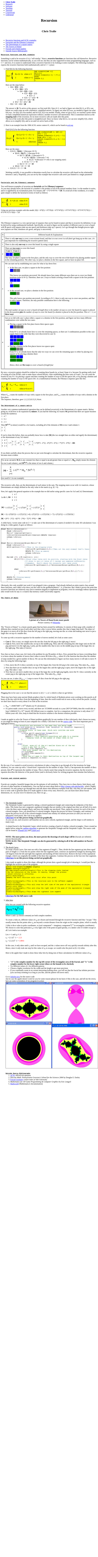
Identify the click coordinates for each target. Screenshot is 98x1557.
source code (67, 728)
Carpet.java (35, 837)
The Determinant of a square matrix (19, 44)
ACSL (12, 1088)
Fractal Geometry (16, 1092)
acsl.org (70, 128)
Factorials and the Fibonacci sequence (20, 42)
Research (9, 4)
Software (9, 6)
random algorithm (29, 835)
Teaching (9, 8)
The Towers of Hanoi (14, 47)
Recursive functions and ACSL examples (21, 40)
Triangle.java (22, 837)
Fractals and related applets (16, 49)
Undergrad (10, 15)
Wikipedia (56, 629)
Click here (10, 824)
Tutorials (9, 10)
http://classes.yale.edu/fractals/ (72, 793)
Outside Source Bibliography (16, 51)
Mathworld (14, 1097)
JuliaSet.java (15, 989)
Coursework (10, 13)
